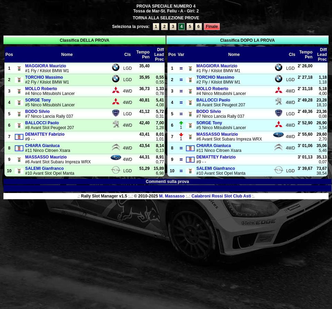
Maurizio (45, 66)
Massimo (44, 77)
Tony (38, 100)
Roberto (41, 88)
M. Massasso (172, 196)
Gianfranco (44, 168)
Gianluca (42, 145)
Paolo (42, 122)
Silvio (37, 111)
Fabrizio (44, 134)
